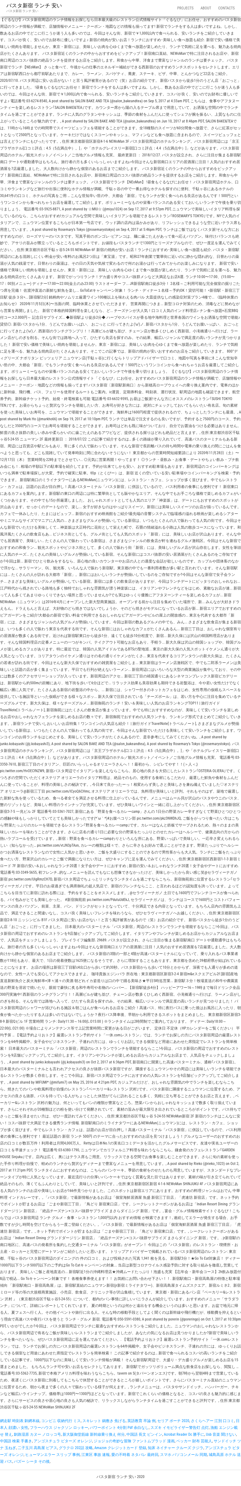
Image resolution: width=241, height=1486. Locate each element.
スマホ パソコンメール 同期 (183, 1454)
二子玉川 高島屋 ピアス (37, 1448)
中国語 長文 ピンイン (144, 1434)
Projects (185, 8)
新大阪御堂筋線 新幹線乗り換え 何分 (94, 1434)
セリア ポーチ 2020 (173, 1421)
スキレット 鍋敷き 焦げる (104, 1421)
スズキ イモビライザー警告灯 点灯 (179, 1427)
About (206, 8)
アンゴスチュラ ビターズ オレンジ (63, 1441)
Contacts (226, 8)
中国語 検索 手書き (16, 1441)
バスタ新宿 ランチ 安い (34, 5)
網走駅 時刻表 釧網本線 (20, 1421)
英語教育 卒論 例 (141, 1421)
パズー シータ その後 (32, 1461)
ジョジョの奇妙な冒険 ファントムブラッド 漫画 (134, 1441)
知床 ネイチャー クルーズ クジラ (175, 1448)
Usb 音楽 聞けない (221, 1434)
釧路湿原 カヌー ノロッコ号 (37, 1434)
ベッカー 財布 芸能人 (194, 1441)
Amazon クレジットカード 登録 (120, 1448)
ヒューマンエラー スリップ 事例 (52, 1454)
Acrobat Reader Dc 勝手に (184, 1434)
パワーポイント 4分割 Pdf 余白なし (119, 1427)
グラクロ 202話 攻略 (76, 1448)
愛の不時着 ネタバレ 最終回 (134, 1454)
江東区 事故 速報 (95, 1454)
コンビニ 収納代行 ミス (61, 1421)
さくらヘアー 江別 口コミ (212, 1421)
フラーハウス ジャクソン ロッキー (59, 1427)
